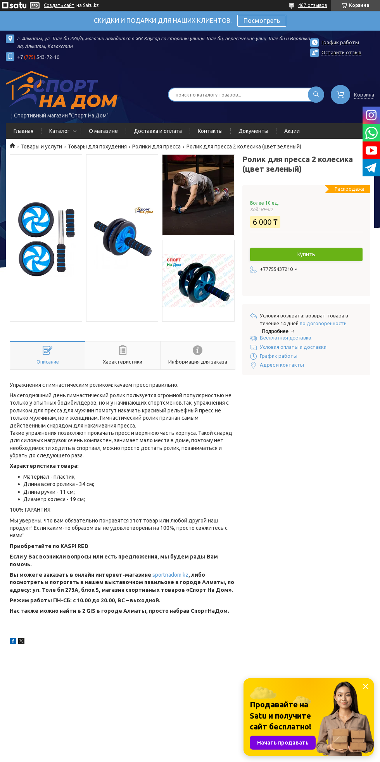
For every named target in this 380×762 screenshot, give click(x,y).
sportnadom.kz (170, 575)
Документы (253, 131)
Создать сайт (59, 5)
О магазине (103, 131)
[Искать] (316, 94)
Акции (292, 131)
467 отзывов (312, 5)
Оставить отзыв (341, 52)
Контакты (210, 131)
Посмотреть (262, 20)
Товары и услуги (41, 146)
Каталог (59, 131)
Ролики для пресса (156, 146)
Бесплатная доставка (285, 338)
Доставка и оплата (158, 131)
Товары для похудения (97, 146)
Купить (306, 254)
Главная (23, 131)
